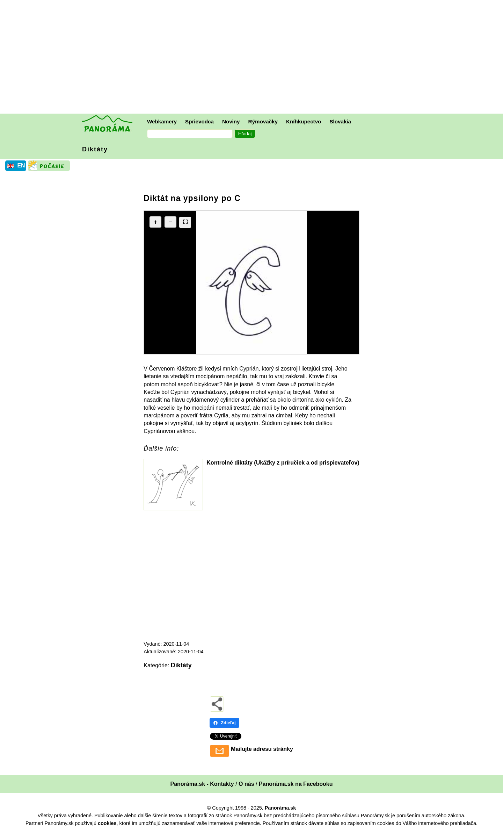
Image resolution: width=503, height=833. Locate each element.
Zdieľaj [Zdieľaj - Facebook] (224, 722)
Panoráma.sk (280, 808)
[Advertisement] (253, 58)
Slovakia (340, 121)
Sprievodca (199, 121)
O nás (246, 784)
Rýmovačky (263, 121)
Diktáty (95, 149)
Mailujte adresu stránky (262, 749)
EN (21, 165)
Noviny (231, 121)
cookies (107, 823)
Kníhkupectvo (303, 121)
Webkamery (162, 121)
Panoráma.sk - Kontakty (202, 784)
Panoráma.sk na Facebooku (296, 784)
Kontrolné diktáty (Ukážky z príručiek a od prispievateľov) (282, 463)
